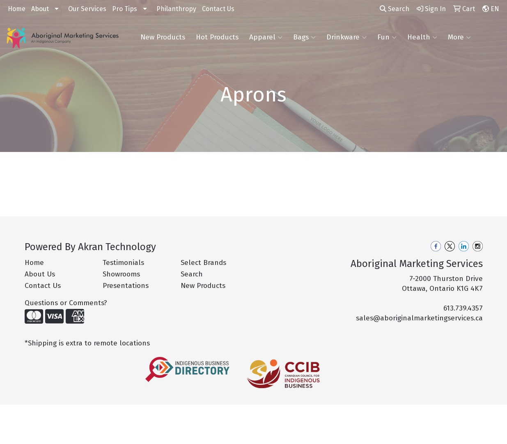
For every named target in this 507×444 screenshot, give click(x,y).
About (40, 9)
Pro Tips (124, 9)
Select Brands (203, 262)
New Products (162, 37)
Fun (387, 37)
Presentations (126, 285)
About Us (40, 274)
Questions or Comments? (66, 303)
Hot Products (217, 37)
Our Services (87, 9)
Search (394, 9)
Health (422, 37)
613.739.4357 (463, 308)
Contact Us (218, 9)
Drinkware (346, 37)
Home (16, 9)
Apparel (265, 37)
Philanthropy (176, 9)
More (459, 37)
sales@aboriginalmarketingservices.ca (419, 318)
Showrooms (121, 274)
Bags (304, 37)
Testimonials (123, 262)
